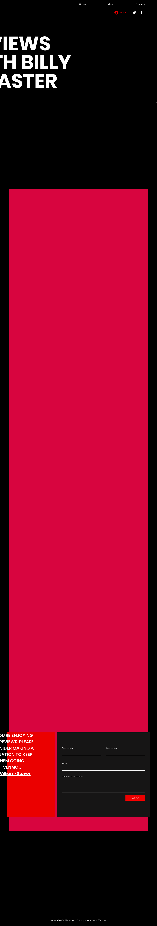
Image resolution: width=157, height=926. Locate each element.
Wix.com (102, 920)
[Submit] (135, 798)
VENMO (11, 767)
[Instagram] (148, 12)
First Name (67, 748)
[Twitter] (134, 12)
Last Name (111, 748)
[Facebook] (141, 12)
